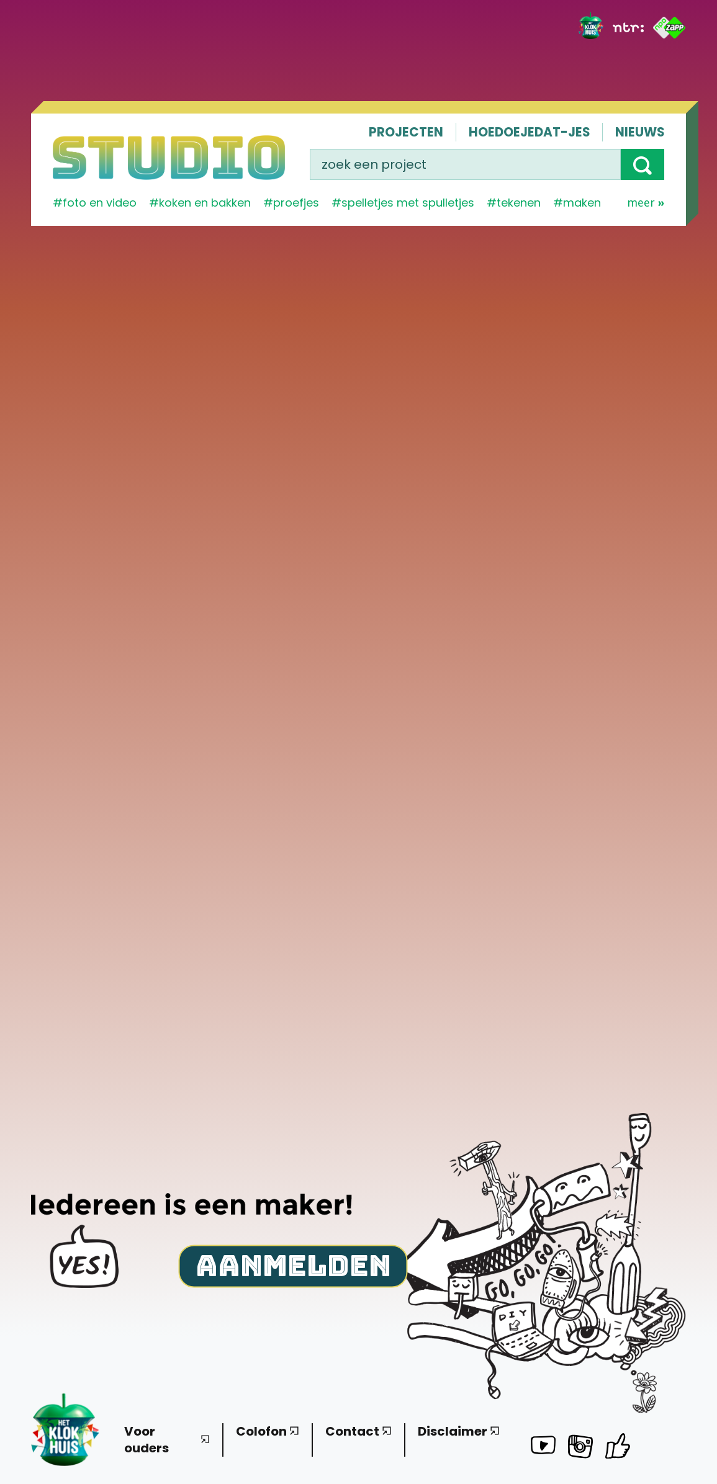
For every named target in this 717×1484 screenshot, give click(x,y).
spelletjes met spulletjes (407, 202)
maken (582, 202)
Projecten (406, 132)
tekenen (519, 202)
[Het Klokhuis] (591, 27)
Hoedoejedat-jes (529, 132)
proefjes (296, 202)
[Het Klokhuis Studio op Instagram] (580, 1448)
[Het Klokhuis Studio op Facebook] (617, 1446)
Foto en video (100, 202)
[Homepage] (169, 157)
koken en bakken (205, 202)
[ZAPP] (669, 27)
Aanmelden (293, 1264)
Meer (645, 202)
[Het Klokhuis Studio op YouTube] (543, 1447)
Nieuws (639, 132)
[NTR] (628, 27)
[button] (642, 164)
